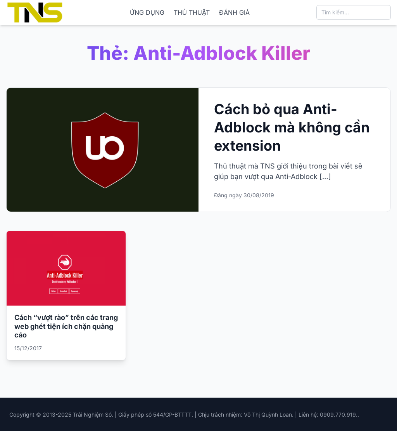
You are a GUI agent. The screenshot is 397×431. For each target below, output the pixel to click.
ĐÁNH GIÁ (234, 12)
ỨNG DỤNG (147, 12)
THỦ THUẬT (192, 12)
